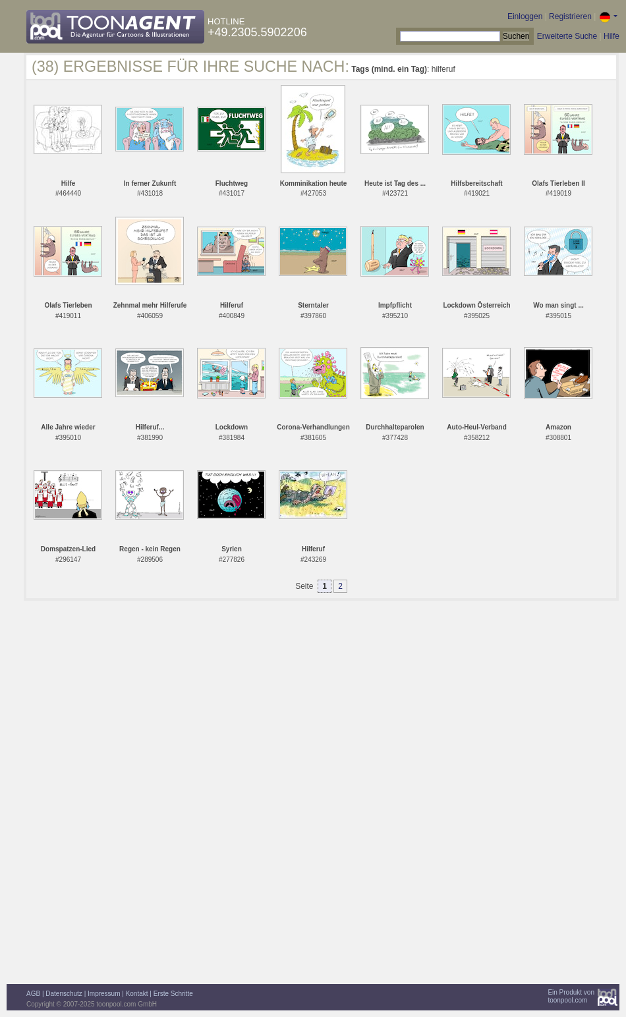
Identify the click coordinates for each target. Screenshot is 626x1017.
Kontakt (137, 993)
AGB (33, 993)
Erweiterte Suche (567, 36)
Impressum (104, 993)
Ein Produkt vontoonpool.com (571, 996)
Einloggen (524, 16)
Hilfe (611, 36)
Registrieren (570, 16)
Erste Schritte (173, 993)
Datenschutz (63, 993)
